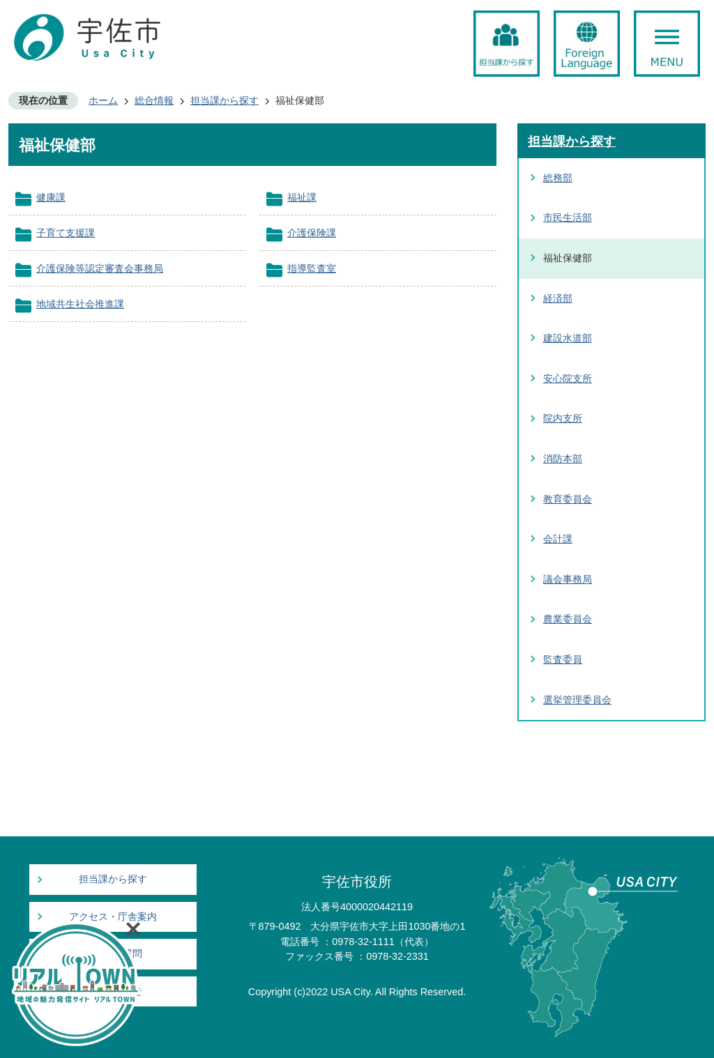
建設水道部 (567, 338)
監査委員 (562, 659)
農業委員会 (567, 618)
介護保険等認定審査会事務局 (99, 268)
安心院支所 (567, 378)
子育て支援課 (65, 232)
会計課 (557, 538)
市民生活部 (567, 217)
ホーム (103, 100)
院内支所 (562, 418)
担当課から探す (224, 100)
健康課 (51, 197)
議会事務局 (567, 579)
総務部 (557, 177)
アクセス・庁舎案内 (113, 917)
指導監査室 (311, 268)
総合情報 (154, 100)
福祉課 (302, 197)
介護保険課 (311, 232)
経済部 (557, 298)
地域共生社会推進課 (80, 303)
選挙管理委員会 (577, 699)
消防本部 (562, 458)
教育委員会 (567, 499)
